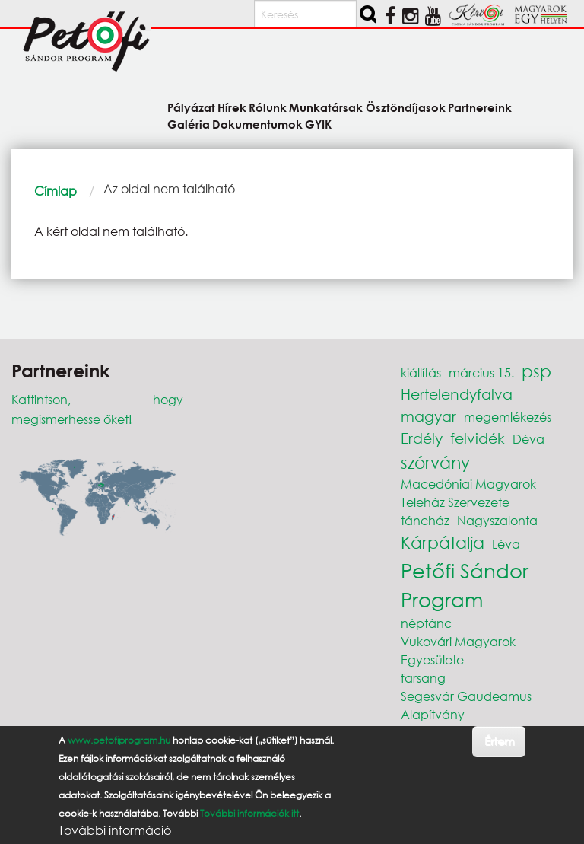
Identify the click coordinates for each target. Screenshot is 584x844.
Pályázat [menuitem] (191, 106)
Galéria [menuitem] (188, 123)
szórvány (435, 462)
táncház (425, 520)
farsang (423, 678)
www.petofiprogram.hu (119, 740)
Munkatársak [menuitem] (326, 106)
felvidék (477, 438)
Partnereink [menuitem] (480, 106)
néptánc (426, 623)
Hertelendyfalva (457, 394)
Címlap (55, 191)
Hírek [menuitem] (231, 106)
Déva (528, 439)
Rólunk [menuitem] (268, 106)
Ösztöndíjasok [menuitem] (406, 106)
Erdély (422, 438)
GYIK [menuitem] (318, 123)
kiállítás (421, 373)
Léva (506, 544)
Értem (499, 741)
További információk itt (249, 813)
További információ (115, 830)
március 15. (481, 373)
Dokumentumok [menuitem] (257, 123)
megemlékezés (507, 417)
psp (536, 371)
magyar (428, 416)
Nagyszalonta (497, 520)
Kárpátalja (442, 542)
